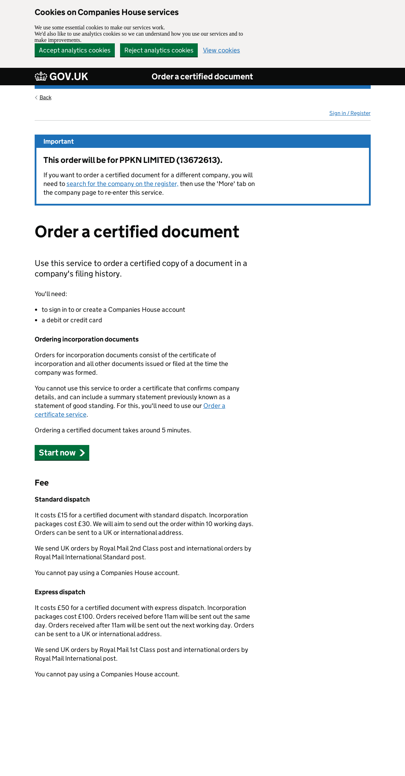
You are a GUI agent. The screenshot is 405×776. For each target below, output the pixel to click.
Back (45, 97)
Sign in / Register (350, 113)
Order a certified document (202, 76)
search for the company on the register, (123, 184)
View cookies (221, 50)
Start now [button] (62, 452)
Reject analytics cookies (159, 50)
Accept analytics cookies (75, 50)
